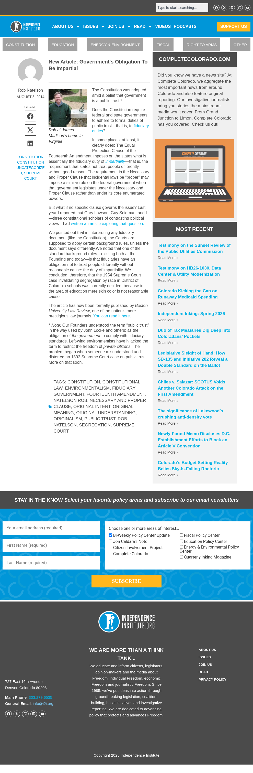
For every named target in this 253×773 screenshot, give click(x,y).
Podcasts (185, 27)
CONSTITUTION (20, 45)
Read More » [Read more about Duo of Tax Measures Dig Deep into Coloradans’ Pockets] (168, 343)
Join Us (205, 673)
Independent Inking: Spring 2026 (191, 314)
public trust (99, 419)
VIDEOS (163, 27)
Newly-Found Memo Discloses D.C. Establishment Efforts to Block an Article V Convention (194, 440)
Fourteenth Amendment (116, 395)
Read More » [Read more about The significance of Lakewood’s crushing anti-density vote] (168, 424)
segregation (94, 425)
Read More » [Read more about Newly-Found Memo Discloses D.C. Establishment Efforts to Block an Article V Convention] (168, 453)
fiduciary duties (105, 132)
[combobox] (179, 8)
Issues (94, 27)
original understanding (105, 413)
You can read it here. (112, 317)
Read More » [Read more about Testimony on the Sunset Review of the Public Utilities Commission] (168, 258)
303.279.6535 (40, 706)
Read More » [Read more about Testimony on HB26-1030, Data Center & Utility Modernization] (168, 281)
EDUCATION (63, 45)
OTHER (240, 45)
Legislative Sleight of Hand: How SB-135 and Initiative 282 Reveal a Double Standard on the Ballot (193, 359)
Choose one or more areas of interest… (144, 529)
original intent (91, 407)
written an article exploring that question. (107, 224)
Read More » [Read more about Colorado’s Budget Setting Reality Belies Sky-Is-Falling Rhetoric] (168, 476)
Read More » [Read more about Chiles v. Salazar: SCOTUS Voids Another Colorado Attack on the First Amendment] (168, 401)
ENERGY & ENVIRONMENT (115, 45)
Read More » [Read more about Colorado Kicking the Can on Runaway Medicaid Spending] (168, 304)
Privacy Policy (212, 688)
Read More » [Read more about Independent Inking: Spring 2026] (168, 320)
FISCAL (163, 45)
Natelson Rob (70, 401)
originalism (67, 419)
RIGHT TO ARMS (202, 45)
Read (203, 680)
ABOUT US (66, 27)
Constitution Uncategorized (30, 168)
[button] (30, 117)
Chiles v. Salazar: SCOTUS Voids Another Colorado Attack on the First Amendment (191, 388)
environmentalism (87, 388)
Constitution (83, 382)
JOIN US (119, 27)
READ (143, 27)
